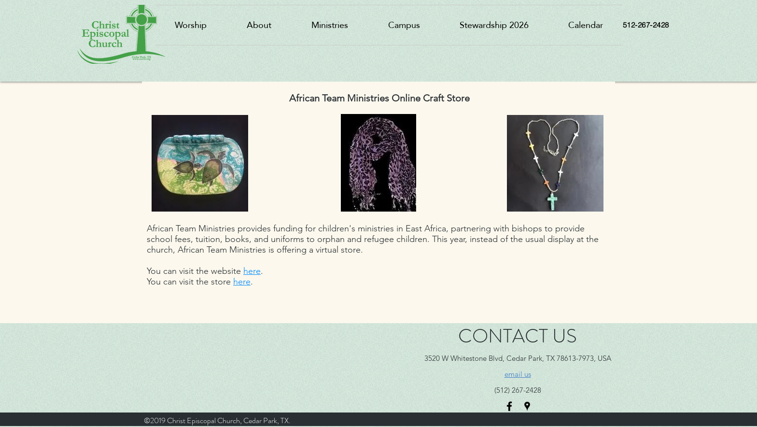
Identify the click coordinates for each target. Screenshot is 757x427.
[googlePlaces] (527, 406)
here (252, 271)
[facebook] (509, 406)
